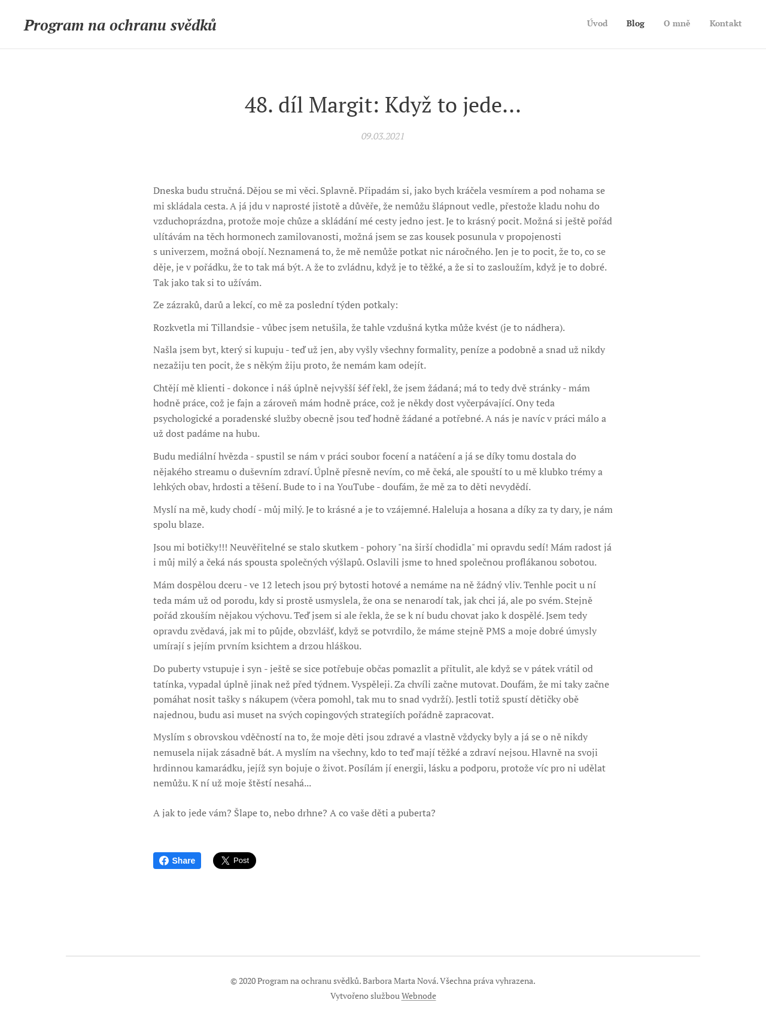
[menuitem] (688, 24)
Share (177, 860)
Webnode (419, 995)
